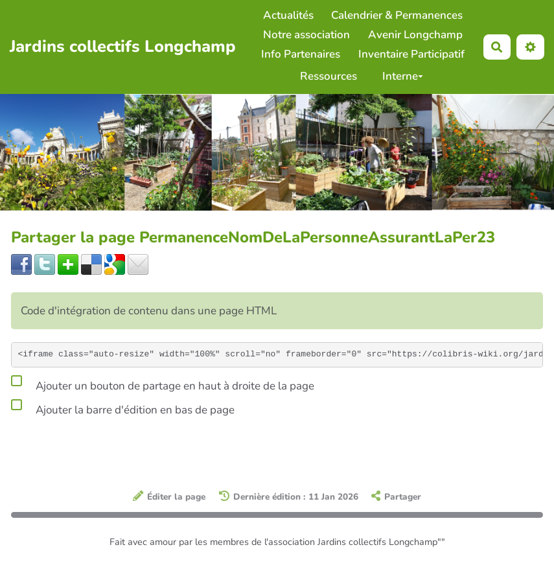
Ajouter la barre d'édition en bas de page (123, 407)
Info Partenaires (300, 54)
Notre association (306, 34)
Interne (402, 76)
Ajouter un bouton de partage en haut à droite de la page (162, 383)
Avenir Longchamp (415, 34)
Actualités (288, 15)
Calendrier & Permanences (397, 15)
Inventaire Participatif (411, 54)
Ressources (328, 76)
